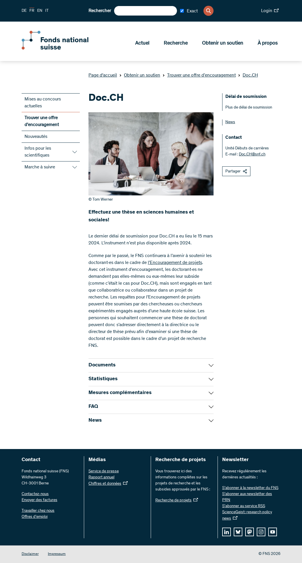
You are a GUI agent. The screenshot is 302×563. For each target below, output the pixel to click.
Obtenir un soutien (222, 43)
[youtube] (272, 532)
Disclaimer (30, 554)
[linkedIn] (226, 532)
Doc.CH (248, 75)
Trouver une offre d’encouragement (199, 75)
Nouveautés (35, 136)
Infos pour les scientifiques (37, 152)
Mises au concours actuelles (42, 103)
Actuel (142, 43)
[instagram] (261, 532)
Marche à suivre (39, 167)
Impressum (57, 554)
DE (24, 11)
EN (39, 11)
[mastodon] (249, 532)
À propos (268, 43)
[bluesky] (238, 532)
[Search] (208, 11)
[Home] (63, 48)
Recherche (176, 43)
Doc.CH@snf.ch (252, 155)
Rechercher (99, 11)
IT (47, 11)
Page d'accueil (102, 75)
